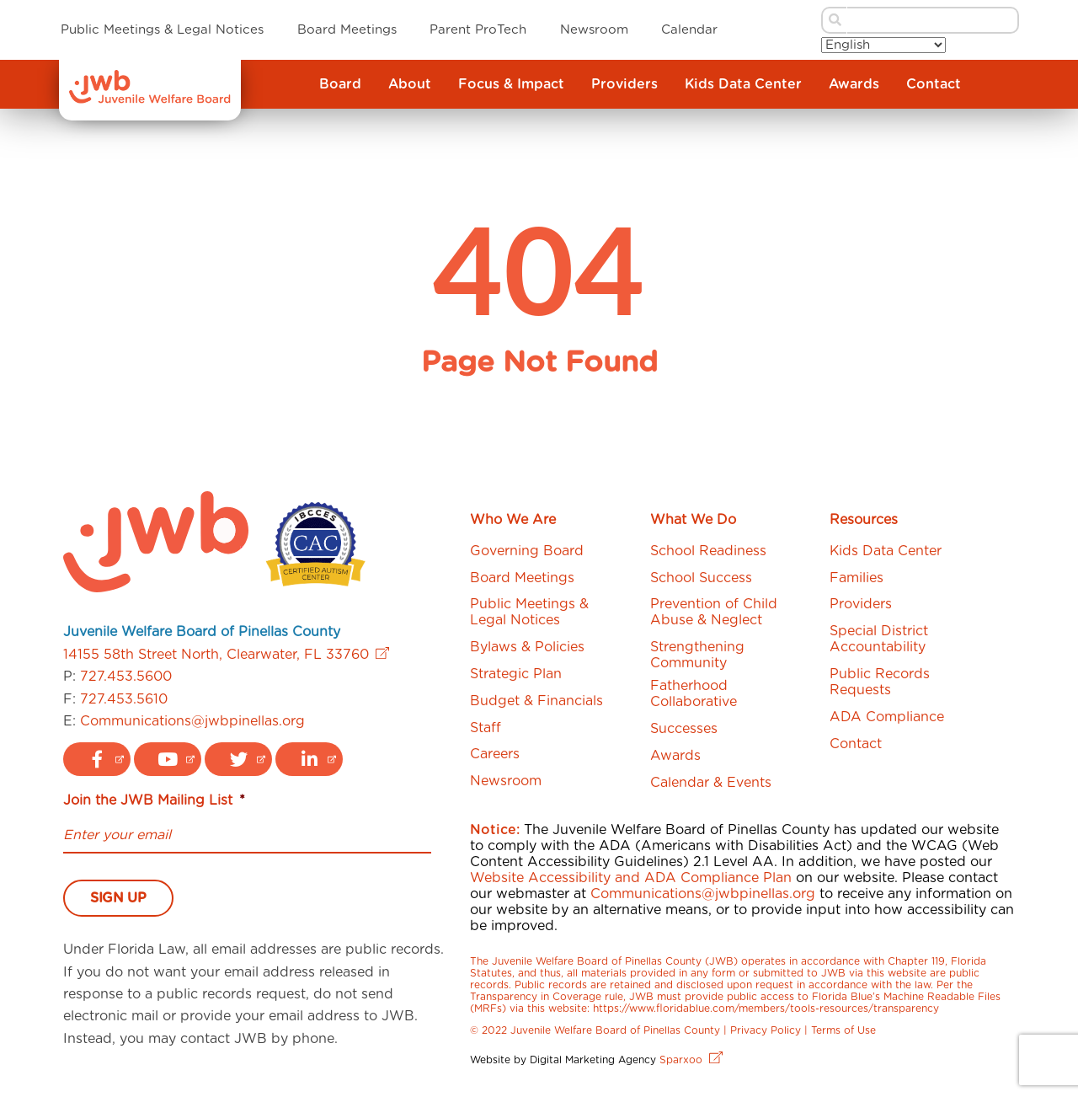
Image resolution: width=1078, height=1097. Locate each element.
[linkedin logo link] (309, 759)
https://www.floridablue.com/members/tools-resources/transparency (766, 1008)
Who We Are (513, 520)
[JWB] (150, 99)
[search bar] (933, 20)
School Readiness (708, 551)
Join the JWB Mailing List (154, 800)
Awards (854, 84)
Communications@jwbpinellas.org (192, 721)
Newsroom (594, 30)
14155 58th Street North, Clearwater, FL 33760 (226, 654)
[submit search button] (833, 20)
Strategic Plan (516, 674)
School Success (701, 578)
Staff (485, 728)
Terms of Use (843, 1030)
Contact (933, 84)
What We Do (693, 520)
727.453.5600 (126, 676)
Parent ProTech (478, 30)
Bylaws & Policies (527, 647)
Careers (495, 754)
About (409, 84)
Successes (684, 729)
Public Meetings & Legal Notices (162, 30)
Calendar (689, 30)
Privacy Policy (765, 1030)
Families (856, 578)
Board (340, 84)
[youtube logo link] (167, 759)
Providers (624, 84)
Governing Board (527, 551)
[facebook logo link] (97, 759)
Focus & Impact (511, 84)
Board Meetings (347, 30)
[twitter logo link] (238, 759)
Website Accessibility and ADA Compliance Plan (631, 878)
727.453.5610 (124, 699)
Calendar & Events (710, 782)
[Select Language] (883, 45)
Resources (864, 520)
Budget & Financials (536, 701)
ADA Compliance (887, 717)
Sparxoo (691, 1060)
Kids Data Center (743, 84)
